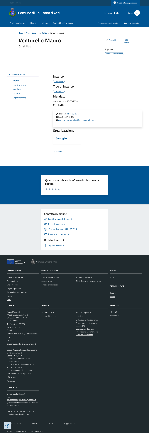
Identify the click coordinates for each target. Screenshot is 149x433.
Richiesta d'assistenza (84, 334)
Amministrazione (17, 22)
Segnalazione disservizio (85, 328)
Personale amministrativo (17, 292)
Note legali (80, 316)
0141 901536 (73, 113)
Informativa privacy (83, 312)
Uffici (9, 299)
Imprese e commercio (84, 277)
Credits (50, 423)
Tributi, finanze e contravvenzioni (88, 281)
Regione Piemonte (15, 3)
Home (21, 32)
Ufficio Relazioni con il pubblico (18, 373)
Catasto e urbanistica (49, 284)
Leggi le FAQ (81, 326)
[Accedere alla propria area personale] (125, 3)
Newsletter (114, 315)
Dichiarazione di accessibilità (87, 319)
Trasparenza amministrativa (108, 23)
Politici (44, 32)
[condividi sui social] (111, 40)
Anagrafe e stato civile (50, 277)
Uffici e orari (11, 377)
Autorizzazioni (46, 281)
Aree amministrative (15, 277)
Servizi (45, 22)
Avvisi (112, 277)
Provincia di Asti (47, 312)
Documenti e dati (13, 281)
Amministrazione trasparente (87, 323)
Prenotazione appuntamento (87, 331)
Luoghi (112, 292)
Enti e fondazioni (13, 284)
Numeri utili (11, 380)
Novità (33, 22)
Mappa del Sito (69, 423)
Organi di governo (14, 288)
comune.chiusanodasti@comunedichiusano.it (78, 120)
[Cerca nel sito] (136, 13)
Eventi (112, 296)
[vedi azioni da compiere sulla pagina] (124, 41)
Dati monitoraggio (14, 423)
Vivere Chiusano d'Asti (63, 22)
